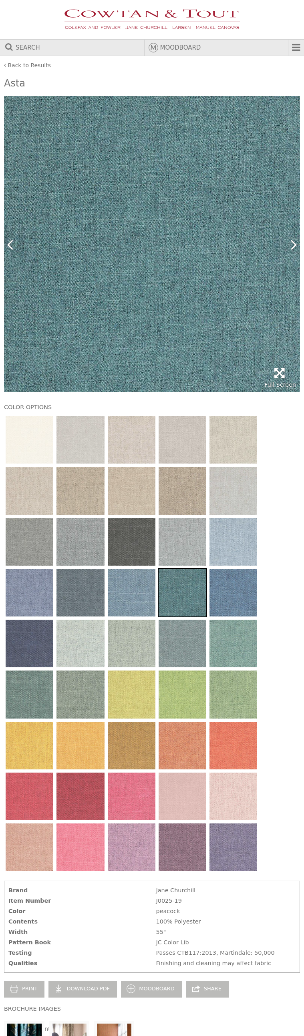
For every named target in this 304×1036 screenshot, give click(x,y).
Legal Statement (27, 1029)
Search (22, 47)
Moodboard (175, 47)
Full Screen (280, 377)
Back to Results (27, 65)
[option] (152, 244)
